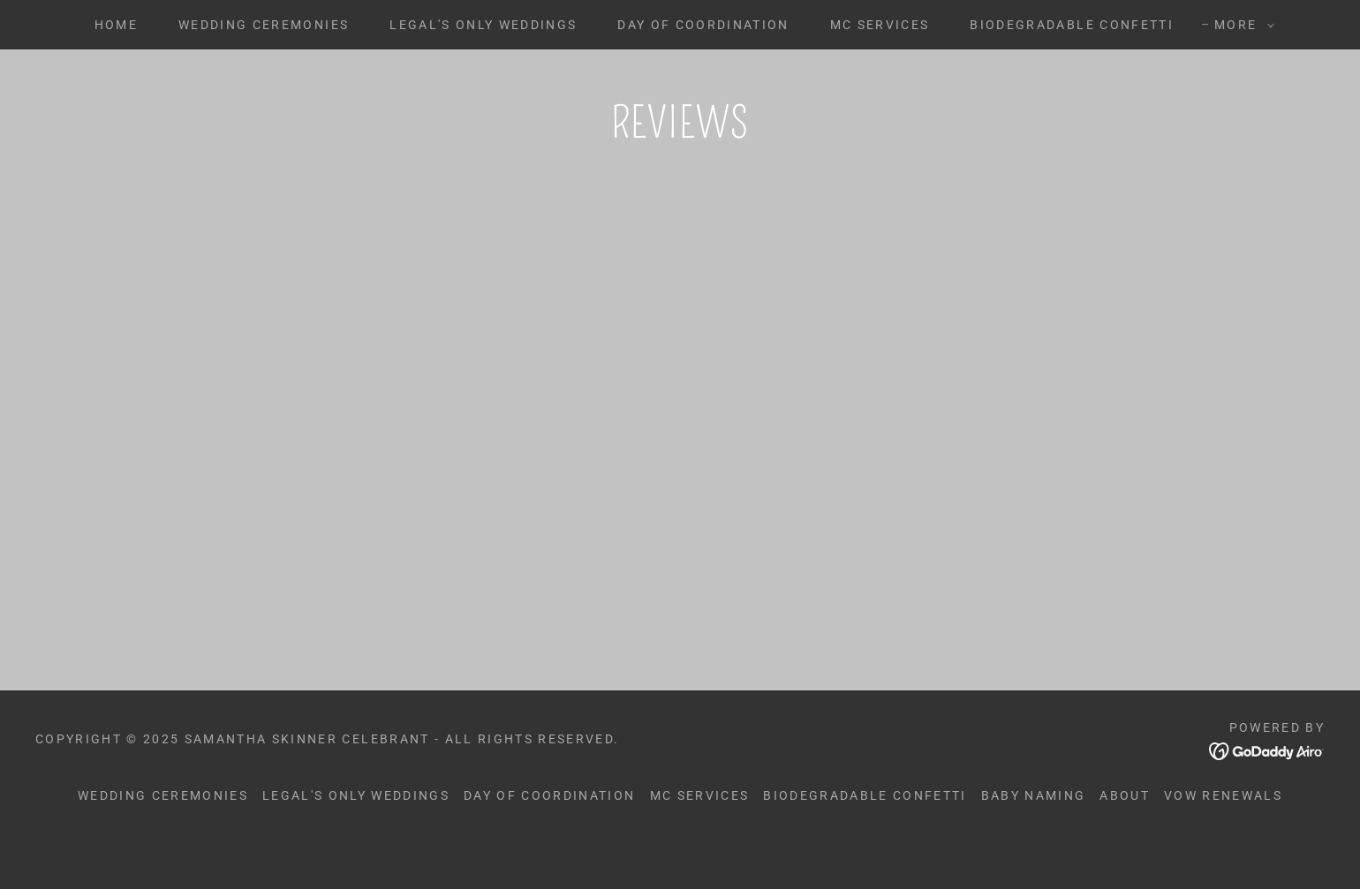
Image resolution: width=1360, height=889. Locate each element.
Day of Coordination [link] (703, 25)
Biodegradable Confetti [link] (1071, 25)
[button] (1240, 24)
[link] (382, 546)
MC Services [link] (880, 25)
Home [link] (116, 25)
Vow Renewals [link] (1223, 847)
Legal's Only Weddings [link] (483, 25)
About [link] (1124, 847)
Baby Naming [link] (1033, 847)
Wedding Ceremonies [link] (263, 25)
